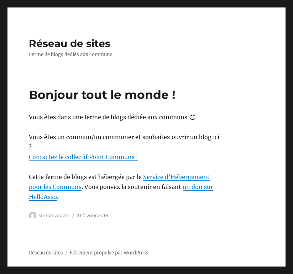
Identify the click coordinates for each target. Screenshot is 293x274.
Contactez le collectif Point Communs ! (83, 156)
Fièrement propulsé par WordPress (108, 253)
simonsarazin (54, 215)
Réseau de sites (69, 43)
